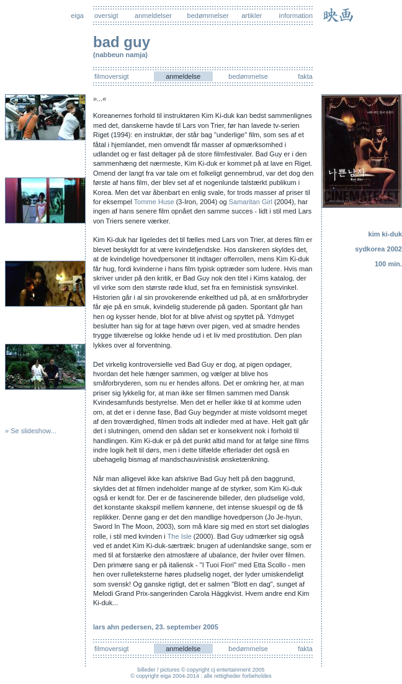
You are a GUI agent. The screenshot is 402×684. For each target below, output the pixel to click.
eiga (77, 15)
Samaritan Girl (250, 201)
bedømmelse (248, 76)
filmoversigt (111, 76)
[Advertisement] (365, 371)
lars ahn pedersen (122, 627)
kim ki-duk (385, 234)
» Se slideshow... (30, 430)
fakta (305, 76)
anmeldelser (153, 15)
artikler (251, 15)
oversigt (106, 15)
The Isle (180, 536)
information (296, 15)
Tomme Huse (154, 201)
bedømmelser (208, 15)
